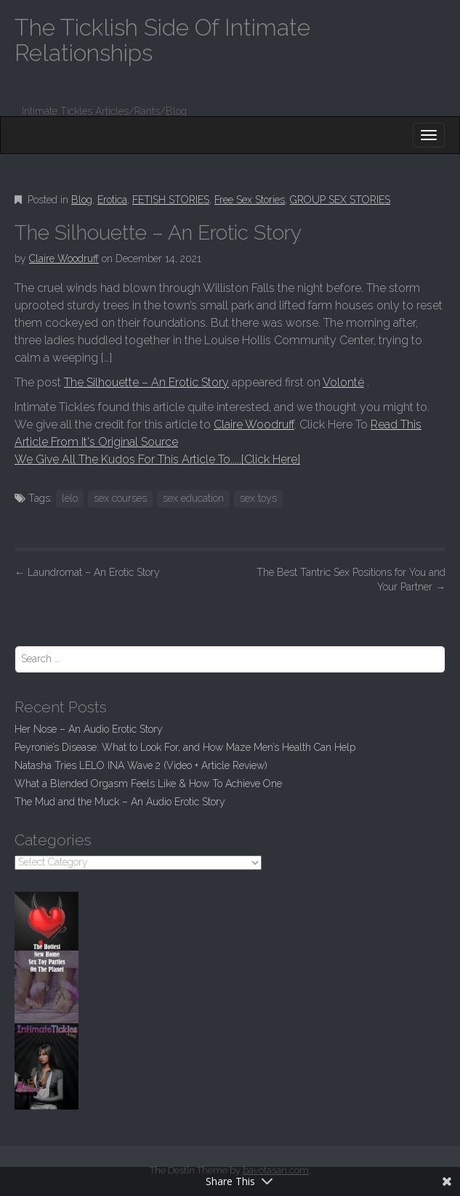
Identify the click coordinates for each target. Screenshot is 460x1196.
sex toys (258, 498)
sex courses (120, 498)
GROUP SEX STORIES (340, 200)
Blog (81, 200)
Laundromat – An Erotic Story (87, 572)
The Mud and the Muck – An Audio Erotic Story (120, 801)
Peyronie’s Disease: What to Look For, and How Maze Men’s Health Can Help (185, 747)
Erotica (112, 200)
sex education (193, 498)
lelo (70, 498)
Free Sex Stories (249, 200)
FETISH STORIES (170, 200)
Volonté (343, 382)
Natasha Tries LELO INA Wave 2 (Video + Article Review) (141, 765)
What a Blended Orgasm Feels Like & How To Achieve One (148, 783)
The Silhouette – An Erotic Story (146, 382)
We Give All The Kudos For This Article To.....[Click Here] (157, 459)
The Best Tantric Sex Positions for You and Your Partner (351, 579)
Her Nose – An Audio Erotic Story (89, 729)
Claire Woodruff (64, 258)
